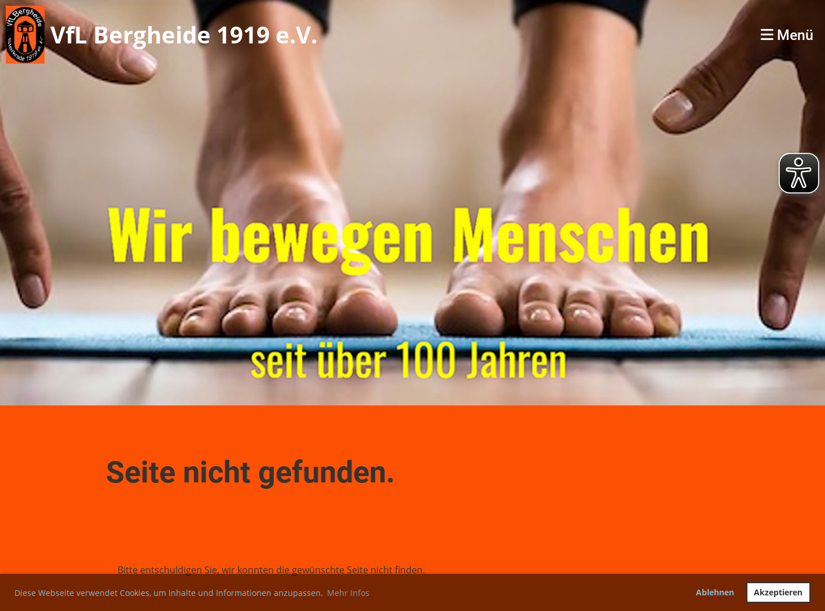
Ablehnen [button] (715, 592)
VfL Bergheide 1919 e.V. (183, 34)
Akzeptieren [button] (778, 592)
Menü (787, 35)
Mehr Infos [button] (348, 592)
